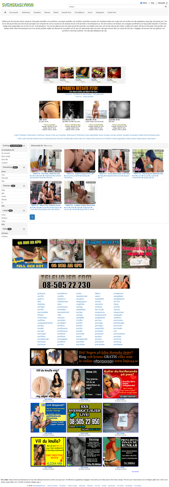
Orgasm (125, 176)
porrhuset (42, 342)
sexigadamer (119, 299)
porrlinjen (117, 336)
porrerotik (80, 334)
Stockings (39, 209)
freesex (41, 315)
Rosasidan (134, 135)
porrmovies (118, 320)
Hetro (145, 3)
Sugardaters (121, 139)
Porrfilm (79, 320)
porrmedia (118, 328)
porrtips (79, 312)
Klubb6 (140, 135)
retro (59, 315)
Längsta (4, 163)
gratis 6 (41, 299)
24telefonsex (63, 302)
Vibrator (56, 209)
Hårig (101, 176)
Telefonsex (41, 135)
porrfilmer (61, 334)
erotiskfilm (62, 310)
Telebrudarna (32, 135)
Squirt (33, 178)
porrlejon (41, 307)
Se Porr (117, 302)
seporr (97, 296)
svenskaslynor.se (39, 486)
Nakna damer (131, 139)
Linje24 (16, 135)
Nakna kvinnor (38, 139)
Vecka (4, 196)
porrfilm (41, 296)
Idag (3, 190)
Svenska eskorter (116, 135)
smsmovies (42, 318)
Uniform (48, 209)
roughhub (80, 304)
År (2, 203)
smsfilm (61, 296)
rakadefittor (81, 310)
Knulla (114, 139)
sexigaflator (118, 296)
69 (134, 176)
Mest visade (6, 156)
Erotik (75, 139)
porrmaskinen (119, 334)
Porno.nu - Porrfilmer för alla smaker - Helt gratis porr (84, 94)
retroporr (61, 318)
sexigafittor (99, 299)
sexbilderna (62, 293)
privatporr (80, 299)
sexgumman (119, 312)
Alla (3, 181)
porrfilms (61, 326)
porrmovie (118, 326)
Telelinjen (23, 135)
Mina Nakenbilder (92, 135)
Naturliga (84, 176)
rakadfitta (80, 318)
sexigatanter (100, 318)
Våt (100, 178)
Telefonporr (81, 135)
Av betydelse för (8, 150)
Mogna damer (142, 139)
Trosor (89, 209)
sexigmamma (100, 315)
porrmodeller (43, 312)
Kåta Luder (22, 139)
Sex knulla (99, 310)
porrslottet (80, 344)
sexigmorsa (100, 312)
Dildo (40, 176)
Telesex (48, 135)
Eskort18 (147, 135)
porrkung (117, 339)
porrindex (80, 342)
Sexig (116, 304)
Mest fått (5, 159)
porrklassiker (119, 323)
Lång (3, 221)
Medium (4, 218)
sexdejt (41, 328)
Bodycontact (155, 135)
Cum (138, 176)
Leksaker (48, 178)
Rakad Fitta (90, 139)
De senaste (6, 153)
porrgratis (61, 320)
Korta (3, 215)
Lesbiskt (57, 176)
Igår (3, 193)
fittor (39, 302)
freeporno (62, 299)
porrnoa (98, 320)
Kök (49, 207)
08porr (97, 293)
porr (115, 331)
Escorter (60, 139)
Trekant (40, 178)
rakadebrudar (81, 296)
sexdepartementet (45, 323)
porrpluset (99, 334)
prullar (78, 293)
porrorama (99, 342)
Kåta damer (151, 139)
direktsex (41, 304)
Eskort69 (29, 139)
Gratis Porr (82, 139)
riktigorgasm (81, 302)
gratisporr (42, 293)
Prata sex (54, 135)
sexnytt (98, 302)
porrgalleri (62, 323)
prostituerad (62, 307)
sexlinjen (98, 307)
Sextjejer (126, 135)
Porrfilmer (107, 139)
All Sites (5, 233)
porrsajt (41, 331)
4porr (60, 304)
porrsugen (42, 334)
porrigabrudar (43, 339)
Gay (152, 3)
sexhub (117, 307)
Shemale (161, 3)
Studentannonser (50, 139)
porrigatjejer (62, 339)
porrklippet (118, 344)
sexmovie (99, 304)
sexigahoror (118, 293)
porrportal (99, 331)
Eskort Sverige (104, 135)
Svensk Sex (99, 139)
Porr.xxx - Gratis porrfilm (84, 96)
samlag (79, 307)
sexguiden (118, 315)
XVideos (5, 236)
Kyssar (67, 176)
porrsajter (99, 323)
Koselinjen (62, 135)
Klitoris (33, 176)
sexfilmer (117, 318)
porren (79, 336)
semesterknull (63, 312)
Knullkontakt (68, 139)
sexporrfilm (99, 328)
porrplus (98, 336)
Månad (4, 200)
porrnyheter (100, 344)
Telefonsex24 (72, 135)
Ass (66, 207)
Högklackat (48, 176)
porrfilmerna (62, 328)
